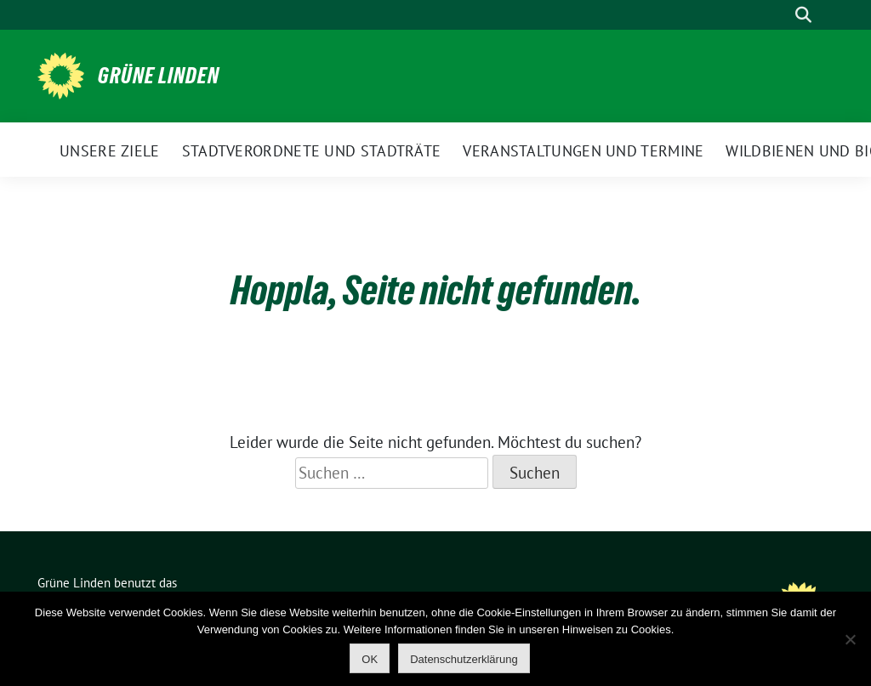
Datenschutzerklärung (463, 659)
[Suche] (779, 15)
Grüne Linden (158, 75)
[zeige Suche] (803, 15)
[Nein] (849, 639)
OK (369, 659)
